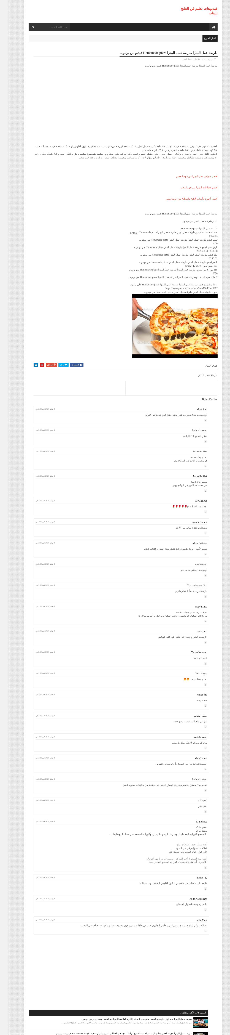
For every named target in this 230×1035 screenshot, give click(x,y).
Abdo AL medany (190, 905)
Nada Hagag (193, 680)
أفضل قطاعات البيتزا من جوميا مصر (191, 194)
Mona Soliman (191, 550)
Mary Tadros (192, 765)
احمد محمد (193, 638)
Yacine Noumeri (191, 659)
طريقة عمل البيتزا (181, 59)
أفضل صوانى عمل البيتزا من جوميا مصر (188, 183)
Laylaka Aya (193, 507)
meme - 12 (193, 884)
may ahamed (192, 571)
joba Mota (194, 927)
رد (197, 427)
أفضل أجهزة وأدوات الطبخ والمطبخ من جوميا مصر (184, 206)
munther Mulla (191, 529)
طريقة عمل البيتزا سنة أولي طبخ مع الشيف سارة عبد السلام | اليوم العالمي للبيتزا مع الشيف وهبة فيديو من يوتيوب (42, 72)
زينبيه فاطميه (192, 744)
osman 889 (193, 701)
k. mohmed (193, 828)
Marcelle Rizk (192, 458)
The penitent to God (189, 592)
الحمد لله (194, 807)
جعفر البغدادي (192, 722)
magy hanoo (193, 613)
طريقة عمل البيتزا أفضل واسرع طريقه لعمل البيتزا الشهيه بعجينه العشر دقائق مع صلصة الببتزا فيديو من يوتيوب (41, 170)
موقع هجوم (158, 1030)
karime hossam (191, 437)
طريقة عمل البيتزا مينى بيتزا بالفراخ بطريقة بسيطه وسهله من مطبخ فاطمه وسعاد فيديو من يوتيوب (42, 215)
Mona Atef (193, 416)
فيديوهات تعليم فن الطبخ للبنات (183, 1030)
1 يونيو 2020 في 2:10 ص (95, 416)
